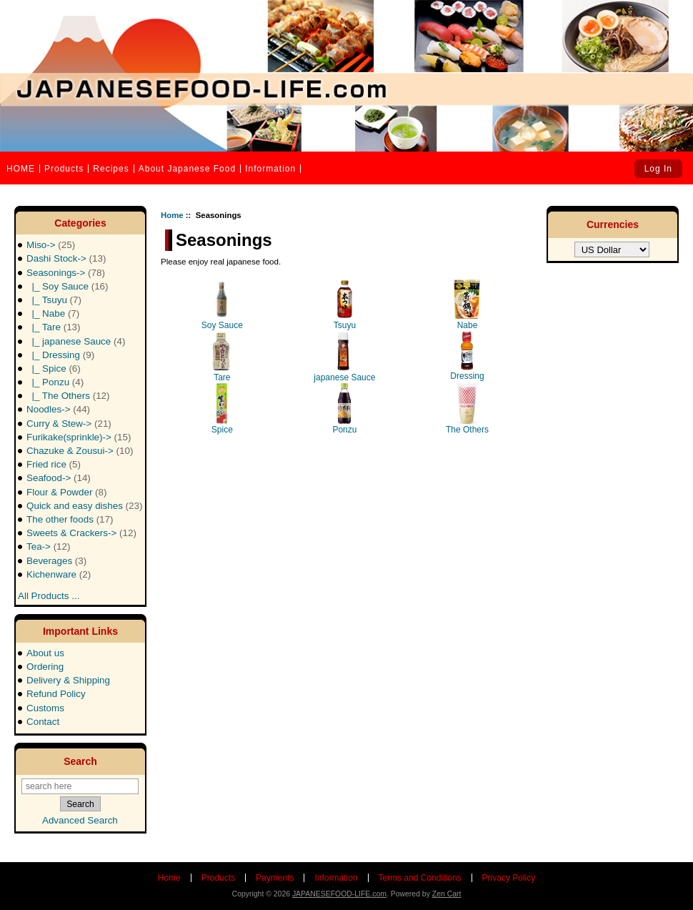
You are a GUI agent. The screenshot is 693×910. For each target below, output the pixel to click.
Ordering (45, 666)
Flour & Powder (66, 492)
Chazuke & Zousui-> (79, 450)
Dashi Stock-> (66, 258)
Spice (221, 409)
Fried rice (53, 464)
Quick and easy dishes (84, 505)
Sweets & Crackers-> (81, 533)
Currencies (613, 224)
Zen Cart (447, 894)
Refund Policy (56, 693)
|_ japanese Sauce (75, 341)
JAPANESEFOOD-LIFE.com (339, 894)
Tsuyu (344, 304)
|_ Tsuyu (53, 300)
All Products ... (48, 591)
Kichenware (58, 574)
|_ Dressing (60, 355)
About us (45, 653)
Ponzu (344, 409)
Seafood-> (58, 478)
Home (172, 215)
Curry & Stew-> (68, 423)
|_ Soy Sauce (67, 286)
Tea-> (48, 546)
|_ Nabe (52, 313)
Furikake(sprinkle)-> (78, 437)
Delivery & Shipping (68, 680)
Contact (42, 721)
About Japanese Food (187, 168)
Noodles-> (58, 409)
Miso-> (50, 244)
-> (65, 272)
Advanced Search (80, 820)
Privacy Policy (509, 878)
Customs (45, 708)
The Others (467, 409)
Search (80, 761)
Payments (275, 878)
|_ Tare (53, 327)
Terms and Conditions (420, 878)
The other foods (69, 519)
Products (64, 168)
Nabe (467, 304)
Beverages (56, 560)
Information (270, 168)
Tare (221, 356)
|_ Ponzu (55, 382)
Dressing (467, 356)
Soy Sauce (222, 304)
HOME (20, 168)
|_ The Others (68, 395)
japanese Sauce (344, 356)
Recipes (111, 168)
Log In (658, 168)
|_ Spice (53, 368)
